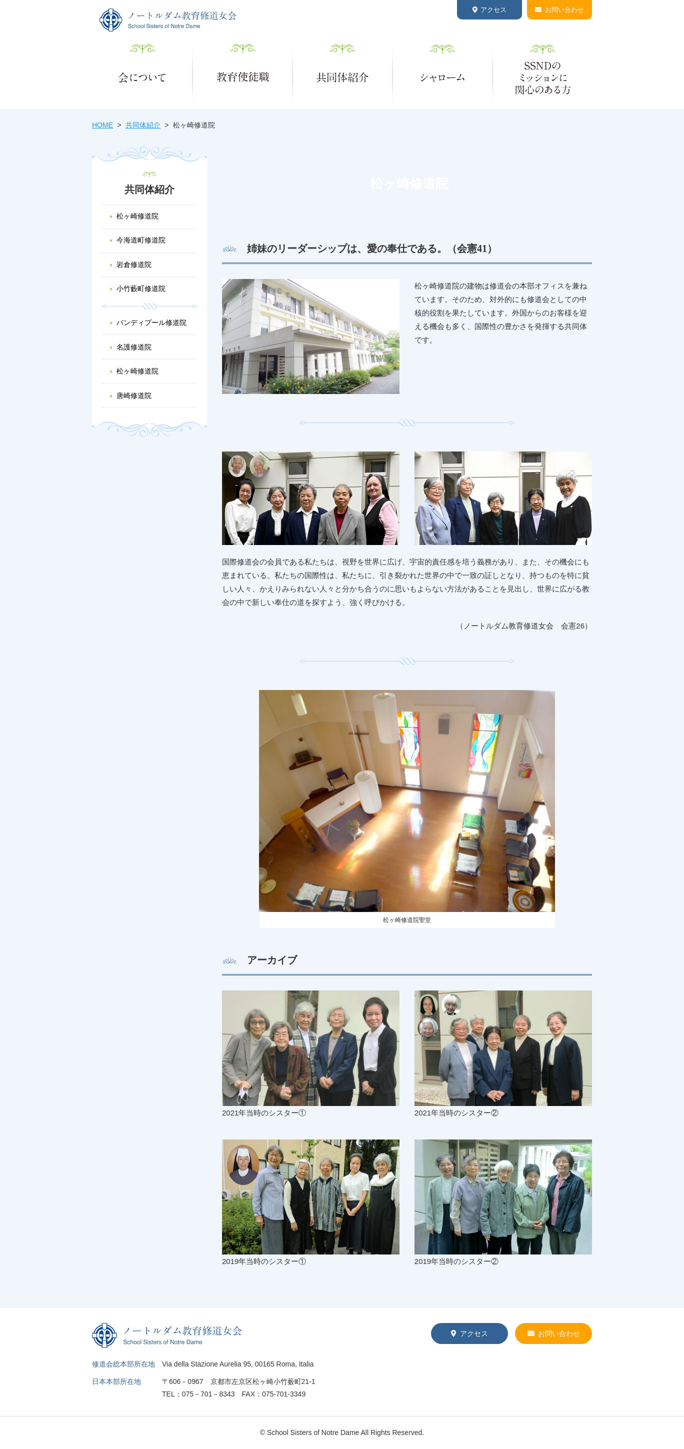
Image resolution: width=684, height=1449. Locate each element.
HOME (102, 125)
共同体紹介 (143, 125)
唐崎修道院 (134, 396)
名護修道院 (134, 347)
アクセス (493, 10)
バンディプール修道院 (151, 322)
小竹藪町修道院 (141, 288)
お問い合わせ (564, 10)
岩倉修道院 (134, 264)
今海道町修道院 (141, 240)
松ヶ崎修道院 (137, 216)
